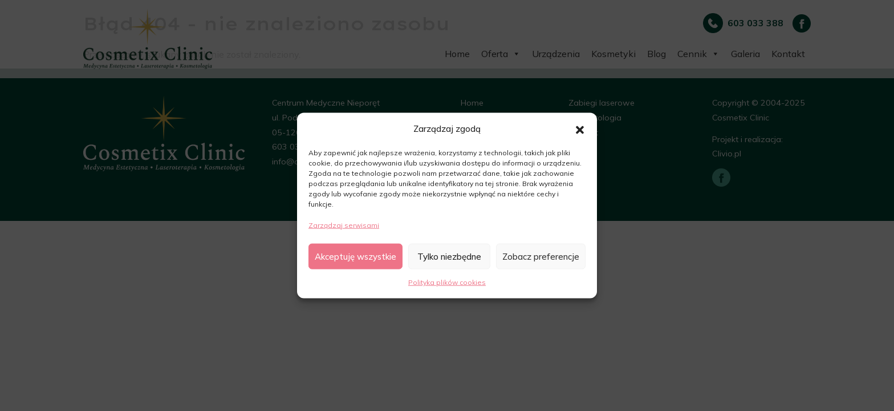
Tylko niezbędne (449, 256)
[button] (580, 128)
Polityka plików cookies (447, 282)
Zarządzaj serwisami (343, 224)
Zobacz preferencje (540, 256)
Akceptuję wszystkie (355, 256)
